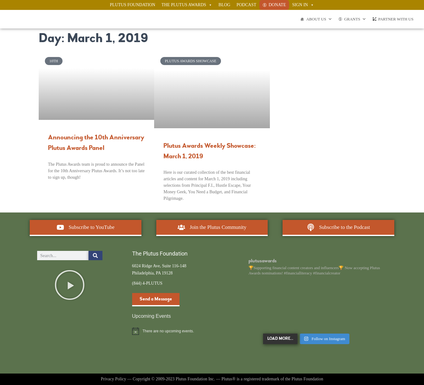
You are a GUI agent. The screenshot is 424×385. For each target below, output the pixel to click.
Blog (224, 4)
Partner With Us (395, 19)
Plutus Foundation (132, 4)
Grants (355, 19)
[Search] (95, 255)
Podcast (246, 4)
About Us (319, 19)
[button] (69, 284)
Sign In (303, 5)
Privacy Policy (113, 379)
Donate (277, 4)
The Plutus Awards (187, 5)
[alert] (164, 331)
